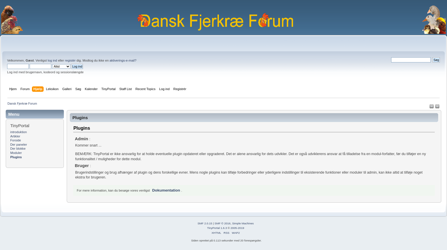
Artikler (15, 136)
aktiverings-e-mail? (122, 60)
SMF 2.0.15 (205, 223)
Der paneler (18, 144)
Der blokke (18, 148)
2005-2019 (237, 227)
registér (70, 60)
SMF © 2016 (223, 223)
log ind (52, 60)
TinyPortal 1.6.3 (217, 227)
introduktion (18, 132)
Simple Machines (243, 223)
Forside (15, 140)
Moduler (16, 153)
